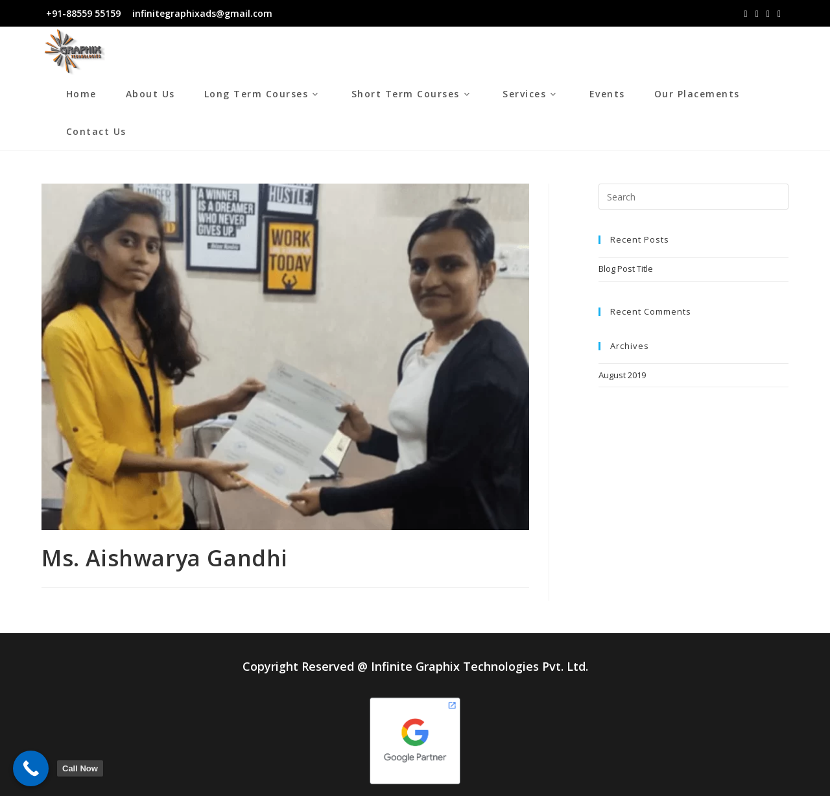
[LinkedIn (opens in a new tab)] (768, 13)
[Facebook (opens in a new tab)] (746, 13)
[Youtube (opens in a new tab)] (779, 13)
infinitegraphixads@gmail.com (201, 13)
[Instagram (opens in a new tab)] (757, 13)
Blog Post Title (626, 268)
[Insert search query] (693, 197)
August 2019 (622, 375)
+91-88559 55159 (83, 13)
